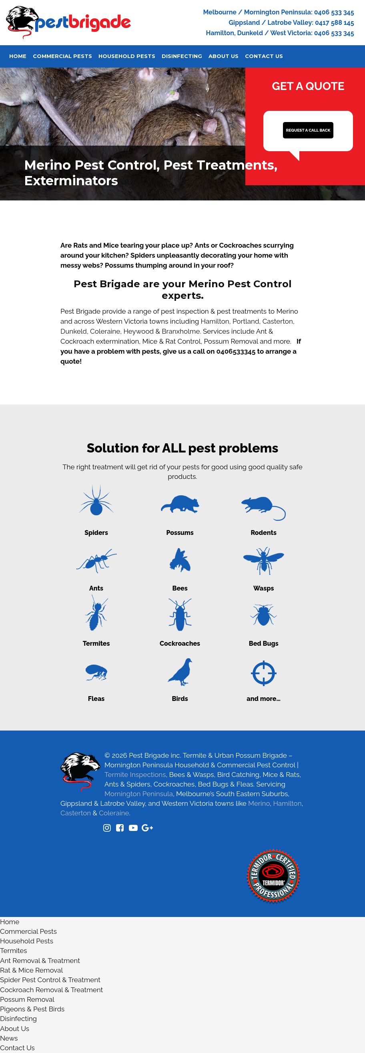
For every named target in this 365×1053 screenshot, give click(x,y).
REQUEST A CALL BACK (308, 130)
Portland (246, 321)
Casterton (278, 321)
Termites (13, 951)
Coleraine (105, 331)
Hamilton (215, 321)
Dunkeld (73, 331)
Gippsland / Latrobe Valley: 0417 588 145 (291, 22)
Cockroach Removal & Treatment (51, 990)
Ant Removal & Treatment (40, 961)
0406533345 (236, 351)
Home (17, 56)
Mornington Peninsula (138, 794)
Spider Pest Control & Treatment (50, 980)
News (9, 1038)
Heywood (138, 331)
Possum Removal (27, 999)
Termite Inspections (135, 775)
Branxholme (181, 331)
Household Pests (126, 56)
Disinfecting (182, 56)
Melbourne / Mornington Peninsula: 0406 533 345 (278, 12)
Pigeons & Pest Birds (32, 1009)
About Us (224, 56)
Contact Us (264, 56)
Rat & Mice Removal (31, 970)
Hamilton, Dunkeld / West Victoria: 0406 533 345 (280, 33)
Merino (259, 803)
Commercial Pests (62, 56)
